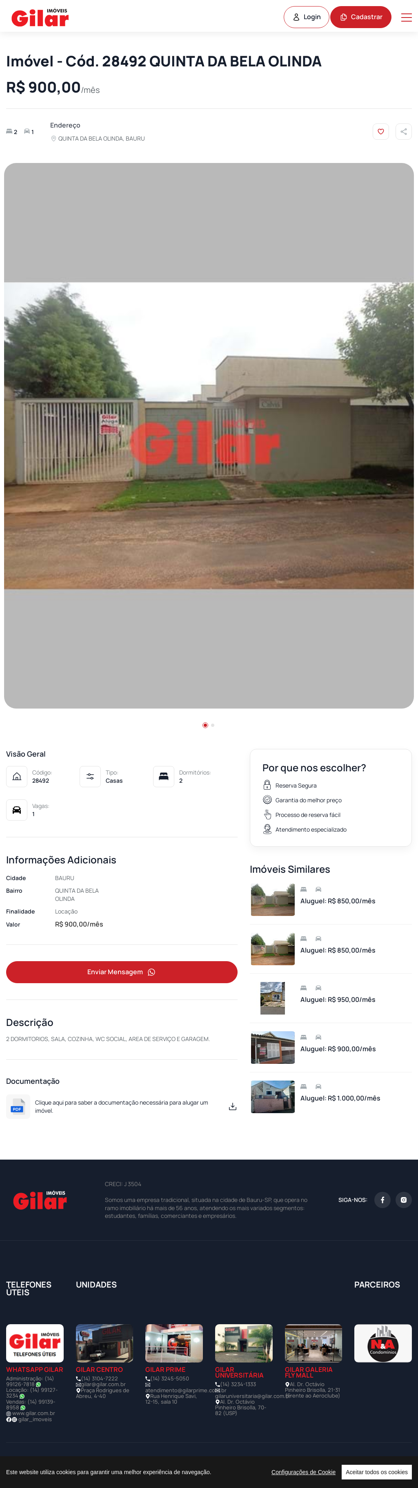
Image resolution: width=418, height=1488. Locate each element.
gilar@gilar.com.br (103, 1384)
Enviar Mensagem (122, 972)
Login (306, 16)
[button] (205, 725)
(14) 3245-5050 (169, 1379)
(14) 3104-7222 (99, 1379)
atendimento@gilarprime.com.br (186, 1390)
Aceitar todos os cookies (377, 1472)
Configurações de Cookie (303, 1472)
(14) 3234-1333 (238, 1384)
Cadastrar (361, 16)
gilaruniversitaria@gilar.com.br (253, 1396)
